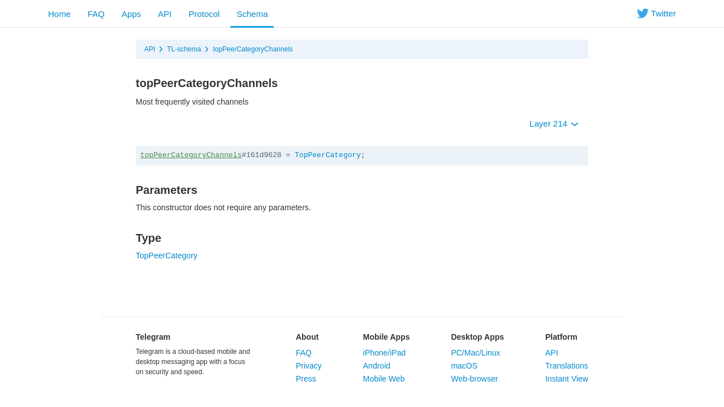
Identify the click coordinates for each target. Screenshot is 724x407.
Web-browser (474, 378)
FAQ (96, 14)
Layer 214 (554, 123)
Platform (561, 336)
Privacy (309, 365)
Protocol (203, 14)
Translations (566, 365)
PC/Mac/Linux (475, 352)
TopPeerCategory (328, 155)
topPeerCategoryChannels (252, 49)
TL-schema (184, 49)
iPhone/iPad (384, 352)
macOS (464, 365)
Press (306, 378)
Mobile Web (384, 378)
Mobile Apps (386, 336)
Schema (252, 14)
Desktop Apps (477, 336)
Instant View (566, 378)
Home (59, 14)
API (164, 14)
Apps (131, 14)
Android (376, 365)
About (307, 336)
